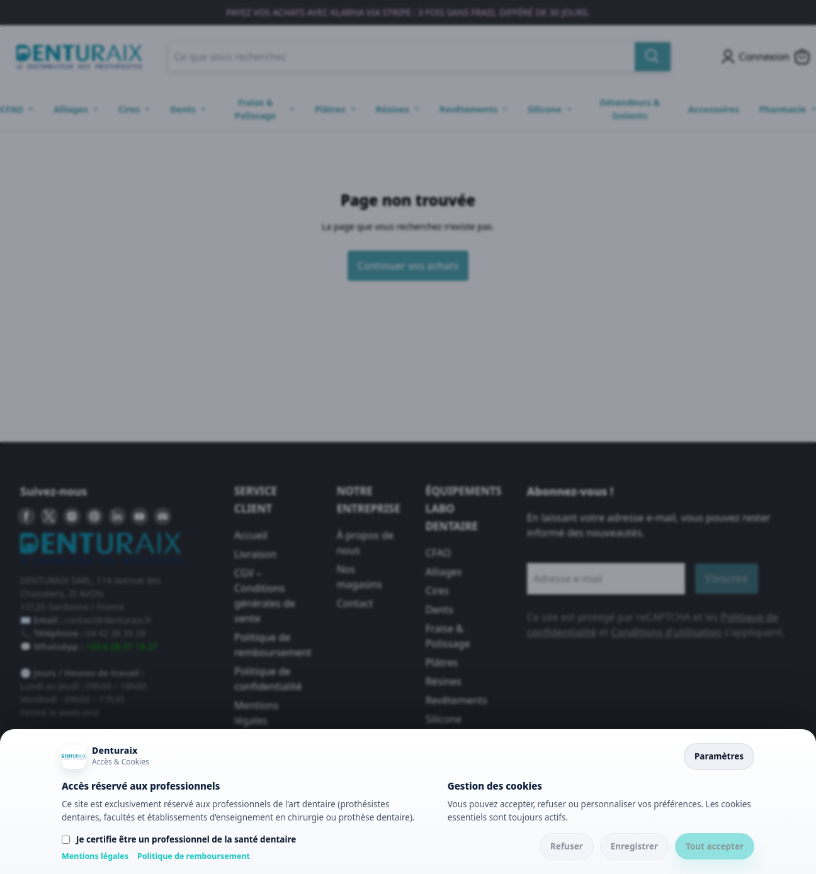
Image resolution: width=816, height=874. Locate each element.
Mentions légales (95, 856)
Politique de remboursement (193, 856)
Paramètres (719, 756)
